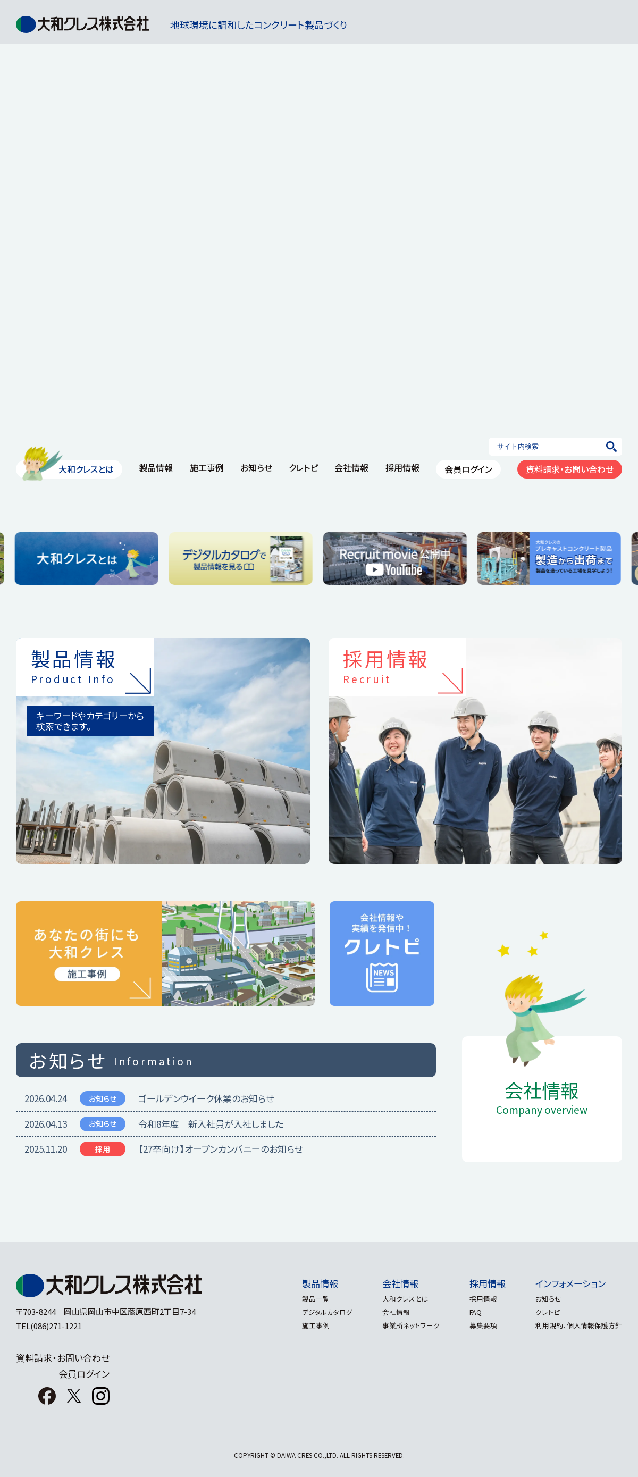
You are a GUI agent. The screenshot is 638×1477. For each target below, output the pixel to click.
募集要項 (479, 1325)
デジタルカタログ (314, 1312)
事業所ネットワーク (402, 1325)
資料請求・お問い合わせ (570, 469)
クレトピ (303, 467)
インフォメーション (570, 1283)
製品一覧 (303, 1299)
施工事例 (207, 467)
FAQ (471, 1312)
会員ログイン (468, 469)
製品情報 (156, 467)
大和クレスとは (86, 469)
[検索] (611, 447)
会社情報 (351, 467)
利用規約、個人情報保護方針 (578, 1325)
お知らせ (256, 467)
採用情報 (402, 467)
